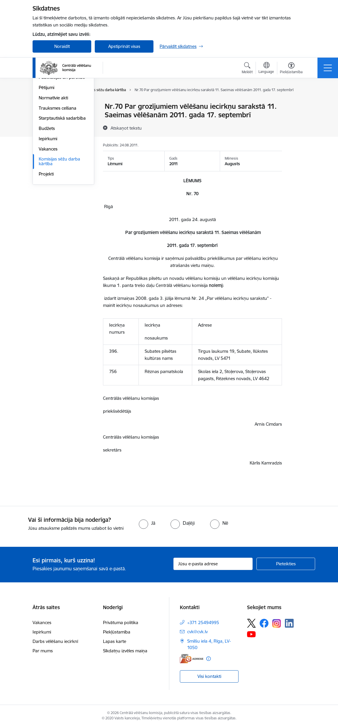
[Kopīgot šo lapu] (297, 118)
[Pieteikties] (285, 564)
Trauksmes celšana (57, 178)
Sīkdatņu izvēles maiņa (125, 651)
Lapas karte (114, 641)
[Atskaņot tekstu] (126, 127)
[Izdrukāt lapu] (297, 104)
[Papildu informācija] (208, 658)
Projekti (46, 244)
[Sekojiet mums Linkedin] (289, 623)
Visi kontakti (209, 676)
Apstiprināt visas (124, 46)
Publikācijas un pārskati (62, 148)
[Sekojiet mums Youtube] (251, 633)
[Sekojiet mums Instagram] (276, 623)
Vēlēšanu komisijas (57, 137)
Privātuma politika (120, 622)
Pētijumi (46, 158)
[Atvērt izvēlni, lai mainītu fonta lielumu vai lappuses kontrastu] (291, 69)
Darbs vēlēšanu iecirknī (55, 641)
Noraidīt (62, 46)
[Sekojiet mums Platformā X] (251, 623)
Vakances (48, 219)
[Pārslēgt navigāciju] (327, 68)
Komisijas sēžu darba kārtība (59, 232)
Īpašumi (46, 127)
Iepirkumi (48, 209)
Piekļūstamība (116, 632)
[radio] (147, 523)
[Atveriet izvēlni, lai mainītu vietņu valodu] (266, 68)
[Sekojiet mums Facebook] (264, 623)
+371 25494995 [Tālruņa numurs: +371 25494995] (203, 622)
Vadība (45, 107)
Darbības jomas (54, 117)
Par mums (43, 651)
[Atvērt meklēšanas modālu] (247, 69)
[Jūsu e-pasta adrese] (213, 564)
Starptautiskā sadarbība (62, 188)
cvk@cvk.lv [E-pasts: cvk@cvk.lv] (197, 631)
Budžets (47, 198)
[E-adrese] (191, 659)
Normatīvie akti (53, 168)
